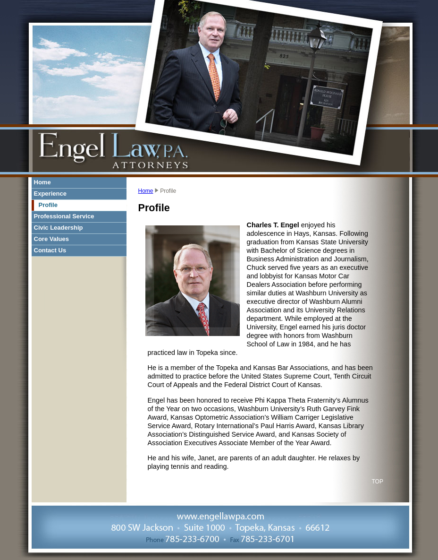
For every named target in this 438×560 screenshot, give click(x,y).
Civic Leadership (58, 227)
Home (42, 182)
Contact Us (50, 250)
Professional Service (64, 216)
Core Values (51, 238)
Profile (48, 204)
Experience (50, 193)
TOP (377, 481)
